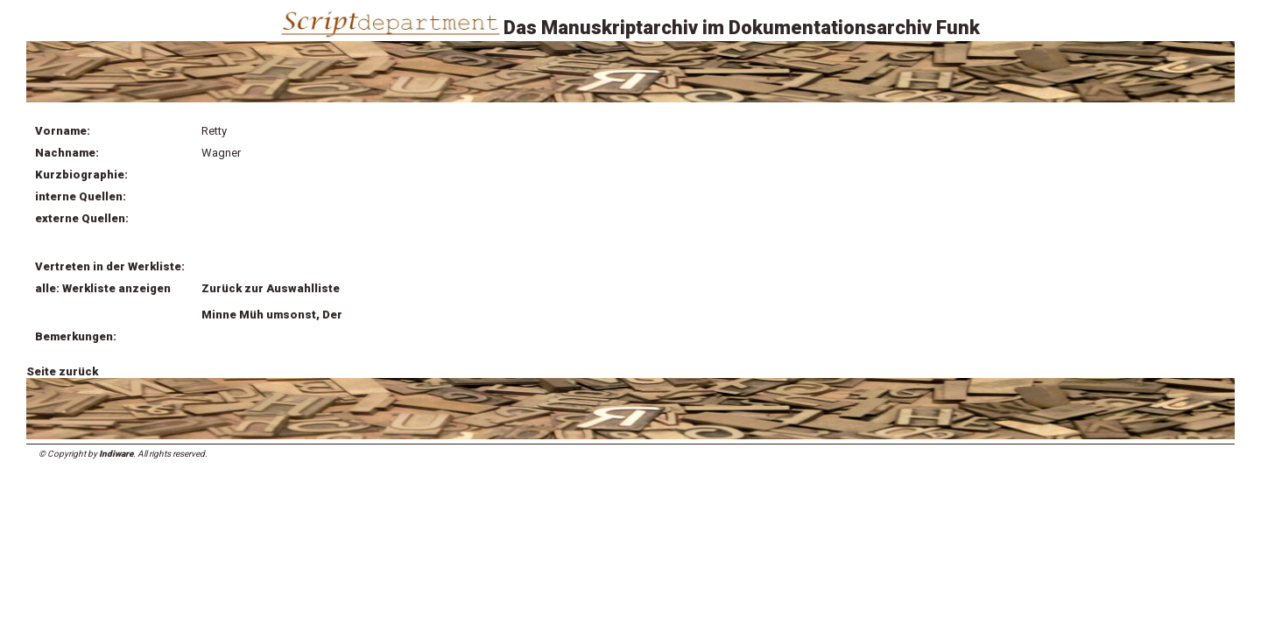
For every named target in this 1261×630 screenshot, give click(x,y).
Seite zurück (62, 371)
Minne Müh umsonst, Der (271, 314)
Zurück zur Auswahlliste (270, 288)
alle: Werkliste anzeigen (103, 288)
